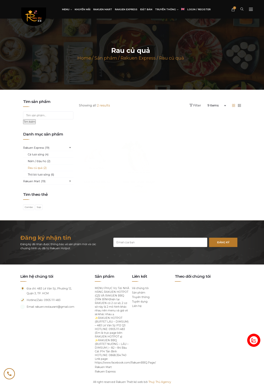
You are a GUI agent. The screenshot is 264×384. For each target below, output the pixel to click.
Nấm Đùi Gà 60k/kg (97, 177)
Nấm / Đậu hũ (39, 161)
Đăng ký (223, 242)
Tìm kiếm (29, 121)
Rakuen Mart (34, 181)
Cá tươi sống (38, 154)
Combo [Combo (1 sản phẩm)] (29, 207)
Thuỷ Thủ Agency (159, 382)
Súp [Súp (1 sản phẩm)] (39, 207)
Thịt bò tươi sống (41, 174)
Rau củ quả (37, 168)
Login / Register (199, 9)
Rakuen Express (36, 147)
